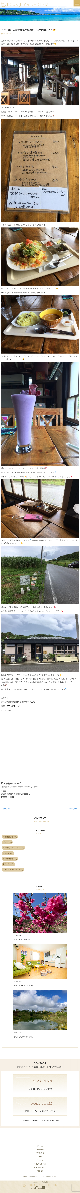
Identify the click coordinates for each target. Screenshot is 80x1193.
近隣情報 (40, 1171)
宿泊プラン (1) (8, 864)
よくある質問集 (40, 1163)
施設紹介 (40, 1149)
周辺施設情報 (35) (10, 837)
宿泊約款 (35, 1182)
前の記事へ (6, 809)
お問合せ (24, 1176)
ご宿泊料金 (40, 1153)
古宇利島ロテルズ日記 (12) (13, 848)
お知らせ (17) (8, 853)
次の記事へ (73, 809)
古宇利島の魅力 (40, 1167)
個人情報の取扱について (51, 1176)
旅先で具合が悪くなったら (24, 985)
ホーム (40, 1145)
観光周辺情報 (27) (10, 859)
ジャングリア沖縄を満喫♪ (23, 1037)
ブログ (40, 1156)
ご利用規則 (44, 1182)
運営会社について (35, 1176)
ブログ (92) (7, 842)
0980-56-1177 (8, 797)
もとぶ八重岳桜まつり (22, 939)
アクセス (40, 1160)
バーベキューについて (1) (13, 870)
